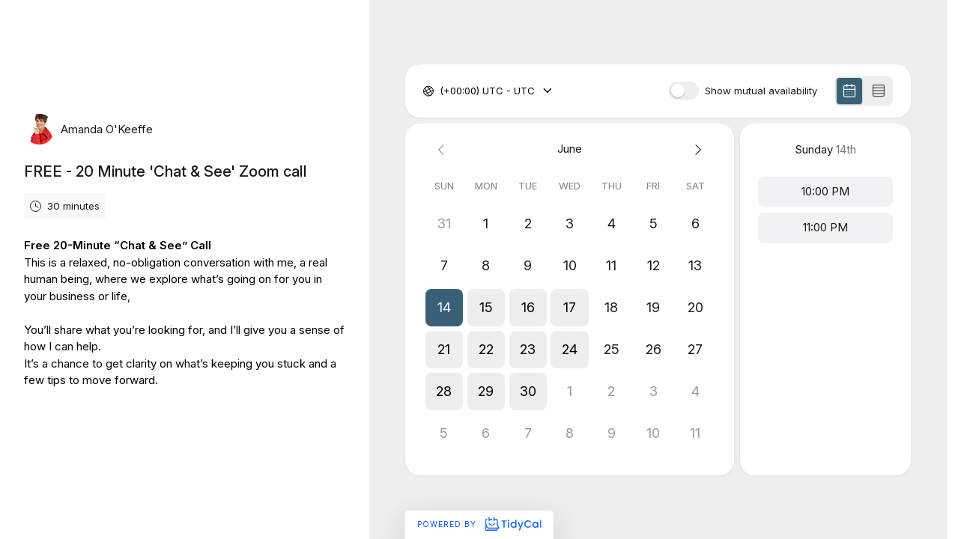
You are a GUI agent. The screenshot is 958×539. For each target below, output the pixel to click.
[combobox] (441, 91)
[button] (444, 308)
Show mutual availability (761, 91)
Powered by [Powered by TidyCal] (479, 524)
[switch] (684, 91)
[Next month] (695, 149)
